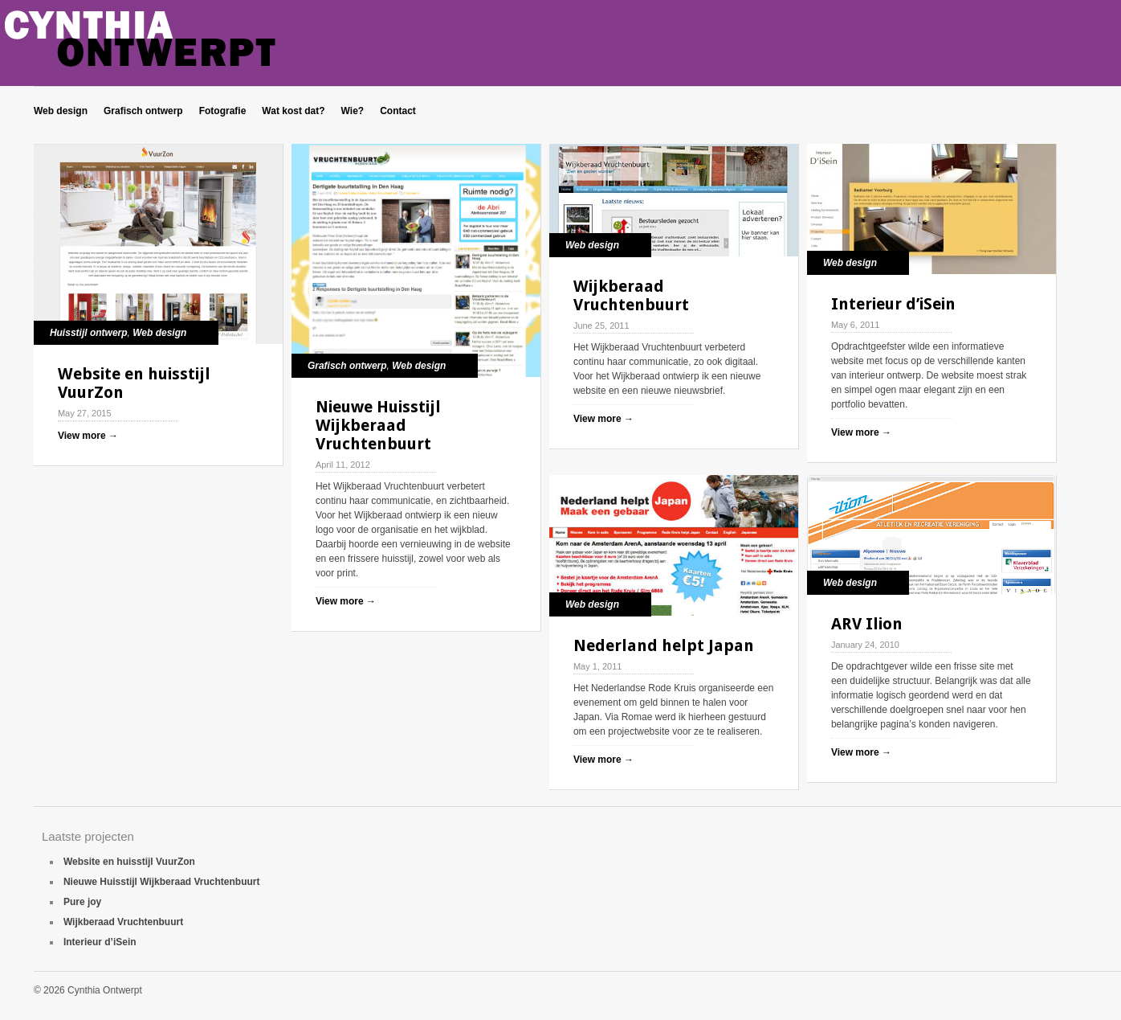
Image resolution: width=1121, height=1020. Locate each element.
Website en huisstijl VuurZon (134, 383)
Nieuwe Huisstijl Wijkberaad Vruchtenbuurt (378, 425)
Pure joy (82, 901)
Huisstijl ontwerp (89, 332)
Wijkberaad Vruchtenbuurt (631, 295)
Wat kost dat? (293, 111)
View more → (88, 435)
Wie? (353, 111)
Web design (61, 111)
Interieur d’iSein (893, 303)
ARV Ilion (867, 623)
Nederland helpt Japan (663, 645)
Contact (398, 111)
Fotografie (223, 111)
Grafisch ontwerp (143, 111)
